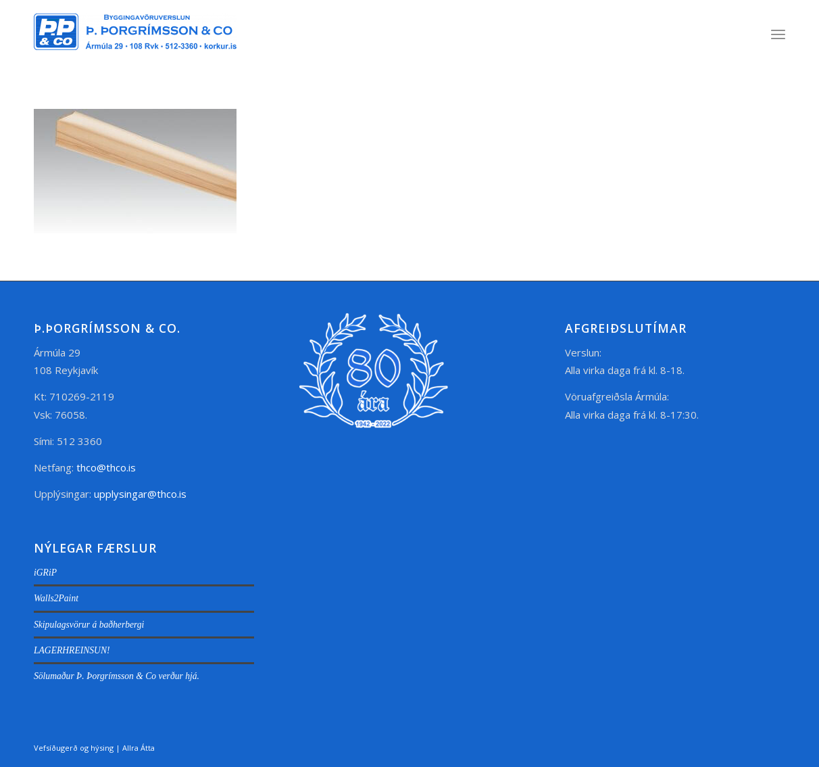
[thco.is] (135, 47)
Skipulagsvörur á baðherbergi (89, 625)
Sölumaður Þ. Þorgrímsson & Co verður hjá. (116, 676)
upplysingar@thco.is (141, 494)
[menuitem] (778, 34)
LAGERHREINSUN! (72, 650)
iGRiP (45, 572)
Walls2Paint (56, 598)
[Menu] (778, 34)
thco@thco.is (106, 467)
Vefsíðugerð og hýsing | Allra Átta (94, 748)
